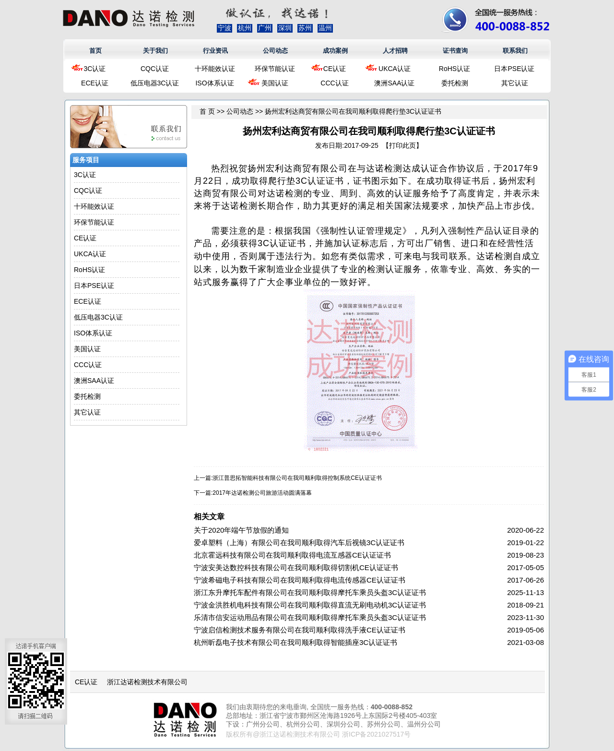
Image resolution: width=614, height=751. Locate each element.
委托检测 (454, 83)
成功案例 (335, 50)
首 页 (207, 111)
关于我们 (155, 50)
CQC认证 (155, 68)
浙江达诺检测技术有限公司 (147, 682)
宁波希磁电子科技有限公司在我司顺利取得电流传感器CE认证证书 (299, 580)
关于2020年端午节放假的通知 (241, 530)
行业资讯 (215, 50)
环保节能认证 (275, 68)
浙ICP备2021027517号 (376, 734)
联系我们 (515, 50)
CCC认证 (334, 83)
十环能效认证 (215, 68)
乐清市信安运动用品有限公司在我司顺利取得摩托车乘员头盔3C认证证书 (310, 617)
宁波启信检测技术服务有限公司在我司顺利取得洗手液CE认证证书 (299, 630)
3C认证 (95, 68)
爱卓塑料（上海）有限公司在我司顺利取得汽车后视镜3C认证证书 (299, 542)
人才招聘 (395, 50)
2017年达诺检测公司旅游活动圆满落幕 (262, 492)
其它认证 (514, 83)
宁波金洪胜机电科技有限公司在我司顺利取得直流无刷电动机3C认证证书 (310, 605)
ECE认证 (94, 83)
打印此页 (402, 145)
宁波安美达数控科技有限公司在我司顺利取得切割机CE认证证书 (296, 567)
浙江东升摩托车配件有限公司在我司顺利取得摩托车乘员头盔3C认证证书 (310, 592)
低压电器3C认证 (154, 83)
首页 (95, 50)
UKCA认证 (394, 68)
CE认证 (334, 68)
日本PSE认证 (514, 68)
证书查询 (455, 50)
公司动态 (275, 50)
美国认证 (274, 83)
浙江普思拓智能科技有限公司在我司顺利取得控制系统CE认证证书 (297, 478)
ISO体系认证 (214, 83)
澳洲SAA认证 (394, 83)
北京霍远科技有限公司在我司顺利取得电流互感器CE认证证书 (292, 555)
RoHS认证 (454, 68)
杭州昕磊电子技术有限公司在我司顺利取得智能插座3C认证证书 (295, 642)
